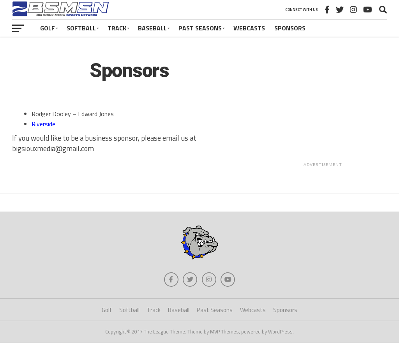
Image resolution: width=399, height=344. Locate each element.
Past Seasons (200, 28)
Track (117, 28)
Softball (81, 28)
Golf (47, 28)
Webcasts (249, 28)
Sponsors (289, 28)
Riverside (43, 124)
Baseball (152, 28)
